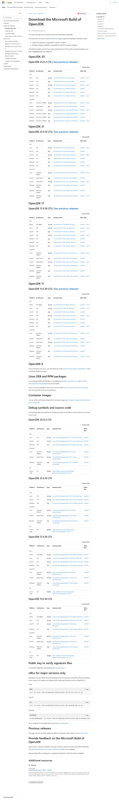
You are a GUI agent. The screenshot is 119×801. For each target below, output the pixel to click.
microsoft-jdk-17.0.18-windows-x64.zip (64, 246)
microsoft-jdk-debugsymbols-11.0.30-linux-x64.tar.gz (66, 620)
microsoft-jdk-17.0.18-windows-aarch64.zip (65, 276)
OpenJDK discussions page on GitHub (46, 749)
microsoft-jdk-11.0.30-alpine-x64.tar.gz (64, 305)
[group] (59, 719)
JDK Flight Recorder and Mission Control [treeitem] (11, 55)
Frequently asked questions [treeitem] (11, 69)
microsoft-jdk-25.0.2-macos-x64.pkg (64, 81)
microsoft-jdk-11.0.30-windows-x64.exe (64, 319)
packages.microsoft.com (68, 381)
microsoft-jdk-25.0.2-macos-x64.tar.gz (64, 85)
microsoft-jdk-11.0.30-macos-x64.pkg (64, 312)
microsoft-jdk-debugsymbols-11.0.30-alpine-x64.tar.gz (67, 617)
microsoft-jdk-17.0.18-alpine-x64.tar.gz (64, 224)
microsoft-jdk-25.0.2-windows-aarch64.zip (65, 121)
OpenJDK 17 (100, 21)
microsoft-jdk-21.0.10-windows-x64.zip (64, 165)
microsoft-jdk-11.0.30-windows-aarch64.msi (66, 351)
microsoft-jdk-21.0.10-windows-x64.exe (64, 158)
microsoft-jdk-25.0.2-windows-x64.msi (64, 92)
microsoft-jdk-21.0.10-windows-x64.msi (64, 162)
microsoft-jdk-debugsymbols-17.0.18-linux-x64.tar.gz (66, 558)
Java (35, 13)
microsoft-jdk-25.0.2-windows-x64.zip (64, 96)
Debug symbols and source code (106, 33)
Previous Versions (16, 795)
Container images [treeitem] (10, 33)
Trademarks (74, 795)
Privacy (39, 795)
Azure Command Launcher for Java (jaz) (75, 387)
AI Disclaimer (5, 795)
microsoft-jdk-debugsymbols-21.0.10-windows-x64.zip (67, 503)
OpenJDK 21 (100, 19)
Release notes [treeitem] (7, 66)
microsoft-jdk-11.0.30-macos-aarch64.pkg (65, 338)
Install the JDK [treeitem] (9, 31)
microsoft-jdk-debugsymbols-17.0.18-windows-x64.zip (67, 565)
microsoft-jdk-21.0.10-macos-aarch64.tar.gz (66, 181)
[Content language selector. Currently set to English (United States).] (10, 791)
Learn (30, 13)
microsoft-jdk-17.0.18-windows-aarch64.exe (65, 265)
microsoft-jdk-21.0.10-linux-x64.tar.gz (64, 148)
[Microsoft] (3, 2)
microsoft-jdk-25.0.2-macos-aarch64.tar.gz (65, 110)
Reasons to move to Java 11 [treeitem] (12, 44)
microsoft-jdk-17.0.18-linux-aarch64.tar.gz (65, 253)
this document (83, 733)
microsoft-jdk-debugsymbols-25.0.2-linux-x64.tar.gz (66, 437)
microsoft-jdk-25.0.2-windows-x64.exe (64, 88)
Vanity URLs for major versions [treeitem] (13, 36)
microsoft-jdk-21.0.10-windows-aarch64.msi (66, 190)
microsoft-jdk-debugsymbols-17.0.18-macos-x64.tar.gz (67, 562)
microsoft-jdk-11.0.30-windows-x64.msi (64, 323)
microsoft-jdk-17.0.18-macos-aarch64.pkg (65, 258)
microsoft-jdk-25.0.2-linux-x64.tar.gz (64, 78)
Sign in (115, 2)
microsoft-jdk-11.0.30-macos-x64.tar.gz (64, 315)
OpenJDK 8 (100, 26)
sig (87, 78)
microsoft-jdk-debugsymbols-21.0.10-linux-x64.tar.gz (66, 496)
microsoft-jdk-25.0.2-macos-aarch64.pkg (65, 106)
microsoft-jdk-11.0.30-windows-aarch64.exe (65, 346)
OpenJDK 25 (100, 17)
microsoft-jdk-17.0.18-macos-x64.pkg (64, 231)
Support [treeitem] (6, 63)
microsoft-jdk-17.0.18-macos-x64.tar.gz (64, 235)
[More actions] (88, 13)
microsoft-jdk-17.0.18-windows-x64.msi (64, 242)
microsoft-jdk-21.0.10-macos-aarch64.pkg (65, 178)
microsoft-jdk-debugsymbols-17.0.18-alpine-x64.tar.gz (67, 554)
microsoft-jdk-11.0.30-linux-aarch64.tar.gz (65, 333)
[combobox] (12, 17)
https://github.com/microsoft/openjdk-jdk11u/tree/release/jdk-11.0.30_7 (63, 656)
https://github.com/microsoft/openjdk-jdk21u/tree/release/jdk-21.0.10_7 (63, 530)
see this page (64, 723)
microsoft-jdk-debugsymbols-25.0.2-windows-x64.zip (67, 445)
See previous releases (65, 61)
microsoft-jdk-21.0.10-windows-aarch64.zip (65, 196)
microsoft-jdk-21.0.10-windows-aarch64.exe (65, 185)
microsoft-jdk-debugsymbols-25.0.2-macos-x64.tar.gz (67, 441)
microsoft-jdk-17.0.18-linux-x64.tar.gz (64, 228)
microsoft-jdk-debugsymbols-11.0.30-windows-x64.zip (67, 629)
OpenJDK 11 (100, 24)
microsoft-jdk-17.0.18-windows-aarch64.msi (66, 271)
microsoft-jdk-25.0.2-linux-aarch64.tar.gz (65, 103)
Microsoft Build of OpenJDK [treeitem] (11, 21)
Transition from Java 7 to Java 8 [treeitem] (13, 51)
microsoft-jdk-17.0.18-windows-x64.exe (64, 239)
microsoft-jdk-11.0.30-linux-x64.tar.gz (64, 308)
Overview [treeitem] (6, 23)
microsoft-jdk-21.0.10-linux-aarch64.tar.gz (65, 173)
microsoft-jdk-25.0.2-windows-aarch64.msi (65, 117)
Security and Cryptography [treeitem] (12, 61)
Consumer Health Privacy (52, 795)
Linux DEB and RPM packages (105, 28)
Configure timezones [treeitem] (10, 58)
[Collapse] (20, 13)
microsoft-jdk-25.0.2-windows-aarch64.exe (65, 113)
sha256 (82, 78)
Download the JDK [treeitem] (10, 28)
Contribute (32, 795)
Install (56, 38)
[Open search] (110, 2)
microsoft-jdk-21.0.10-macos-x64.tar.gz (64, 155)
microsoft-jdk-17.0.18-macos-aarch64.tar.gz (66, 262)
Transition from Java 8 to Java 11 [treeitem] (13, 47)
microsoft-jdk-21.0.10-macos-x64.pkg (64, 151)
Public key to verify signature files (106, 36)
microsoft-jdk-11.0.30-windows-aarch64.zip (65, 356)
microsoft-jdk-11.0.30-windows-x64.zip (64, 326)
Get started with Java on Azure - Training (40, 770)
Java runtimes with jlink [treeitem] (11, 41)
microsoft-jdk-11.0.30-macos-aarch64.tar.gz (66, 342)
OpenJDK (40, 13)
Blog (24, 795)
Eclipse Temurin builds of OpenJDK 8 (74, 369)
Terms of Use (65, 795)
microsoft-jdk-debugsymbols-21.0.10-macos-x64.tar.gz (67, 500)
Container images (102, 31)
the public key (59, 668)
